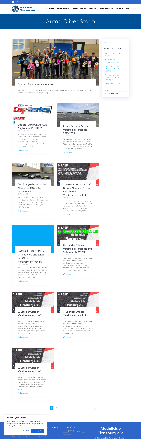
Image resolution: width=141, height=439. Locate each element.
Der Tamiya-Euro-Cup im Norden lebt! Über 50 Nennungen (32, 185)
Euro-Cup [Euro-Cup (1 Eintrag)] (65, 425)
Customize (12, 431)
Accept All (38, 431)
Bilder (75, 9)
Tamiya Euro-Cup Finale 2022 (115, 84)
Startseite (50, 9)
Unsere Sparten (63, 9)
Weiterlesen (22, 150)
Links (127, 9)
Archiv (106, 90)
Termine (83, 9)
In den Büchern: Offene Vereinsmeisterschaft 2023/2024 (76, 130)
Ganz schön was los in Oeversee (35, 84)
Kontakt (119, 9)
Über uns (92, 9)
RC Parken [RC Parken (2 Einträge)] (74, 424)
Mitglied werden (106, 9)
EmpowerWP (120, 433)
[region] (25, 424)
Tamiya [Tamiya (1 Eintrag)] (83, 425)
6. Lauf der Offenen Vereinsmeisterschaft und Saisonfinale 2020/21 (77, 249)
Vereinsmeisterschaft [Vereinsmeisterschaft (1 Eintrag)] (68, 427)
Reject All (26, 431)
